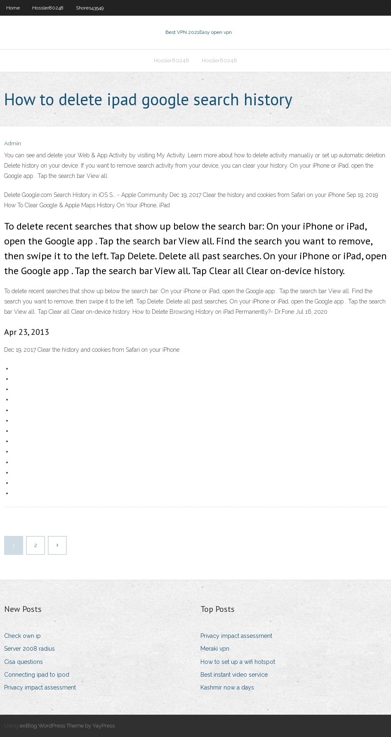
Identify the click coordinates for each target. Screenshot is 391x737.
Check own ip (22, 636)
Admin (12, 143)
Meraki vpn (214, 648)
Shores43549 (90, 8)
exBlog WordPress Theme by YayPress (67, 726)
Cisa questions (23, 662)
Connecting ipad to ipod (36, 674)
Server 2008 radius (29, 648)
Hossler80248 (48, 8)
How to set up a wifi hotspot (237, 662)
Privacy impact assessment (40, 687)
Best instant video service (234, 674)
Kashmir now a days (227, 687)
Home (13, 8)
